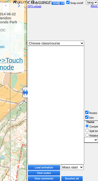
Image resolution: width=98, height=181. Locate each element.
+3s (63, 3)
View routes (44, 173)
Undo (56, 3)
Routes (91, 113)
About (94, 6)
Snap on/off (74, 3)
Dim (89, 117)
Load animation (44, 167)
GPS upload (34, 6)
